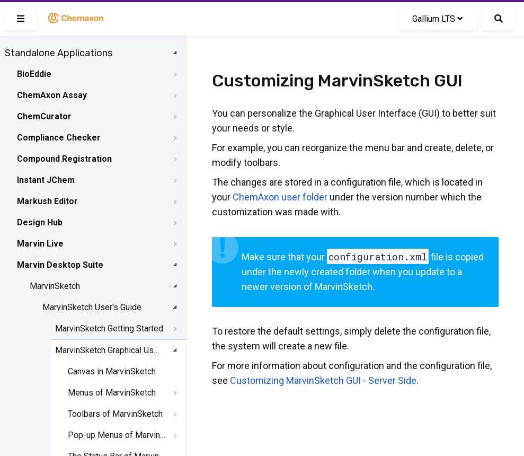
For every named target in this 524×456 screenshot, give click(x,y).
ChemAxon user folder (280, 197)
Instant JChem (46, 180)
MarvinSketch (55, 286)
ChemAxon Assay (52, 95)
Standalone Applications (58, 53)
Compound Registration (64, 159)
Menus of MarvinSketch (112, 393)
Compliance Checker (59, 138)
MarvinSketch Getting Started (109, 328)
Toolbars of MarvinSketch (115, 414)
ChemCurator (44, 116)
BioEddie (34, 74)
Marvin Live (40, 244)
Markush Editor (47, 201)
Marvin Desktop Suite (60, 265)
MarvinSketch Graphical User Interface (109, 350)
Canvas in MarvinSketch (112, 371)
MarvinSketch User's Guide (91, 307)
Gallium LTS (437, 19)
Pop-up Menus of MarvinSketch (117, 435)
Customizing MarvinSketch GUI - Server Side (323, 380)
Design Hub (40, 222)
